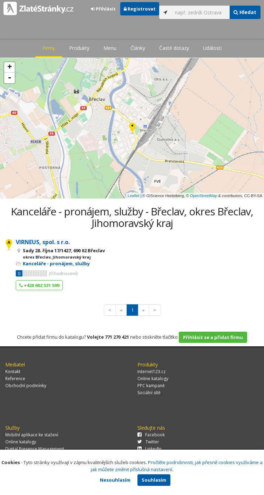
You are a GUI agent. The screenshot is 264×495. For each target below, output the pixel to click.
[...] (200, 12)
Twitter (148, 442)
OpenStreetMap (203, 196)
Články (137, 48)
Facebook (151, 435)
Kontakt (12, 371)
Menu (109, 48)
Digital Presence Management (34, 449)
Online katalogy (152, 379)
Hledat (244, 12)
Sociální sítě (149, 393)
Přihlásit (103, 9)
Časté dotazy (174, 48)
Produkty (79, 48)
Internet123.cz (151, 371)
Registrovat (140, 9)
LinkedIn (149, 449)
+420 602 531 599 (39, 285)
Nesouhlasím (115, 480)
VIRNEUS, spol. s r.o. (43, 242)
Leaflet (133, 196)
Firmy (48, 48)
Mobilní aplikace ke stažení (31, 435)
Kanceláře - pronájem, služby (56, 263)
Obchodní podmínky (25, 386)
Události (212, 48)
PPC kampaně (151, 386)
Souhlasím (154, 480)
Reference (15, 379)
